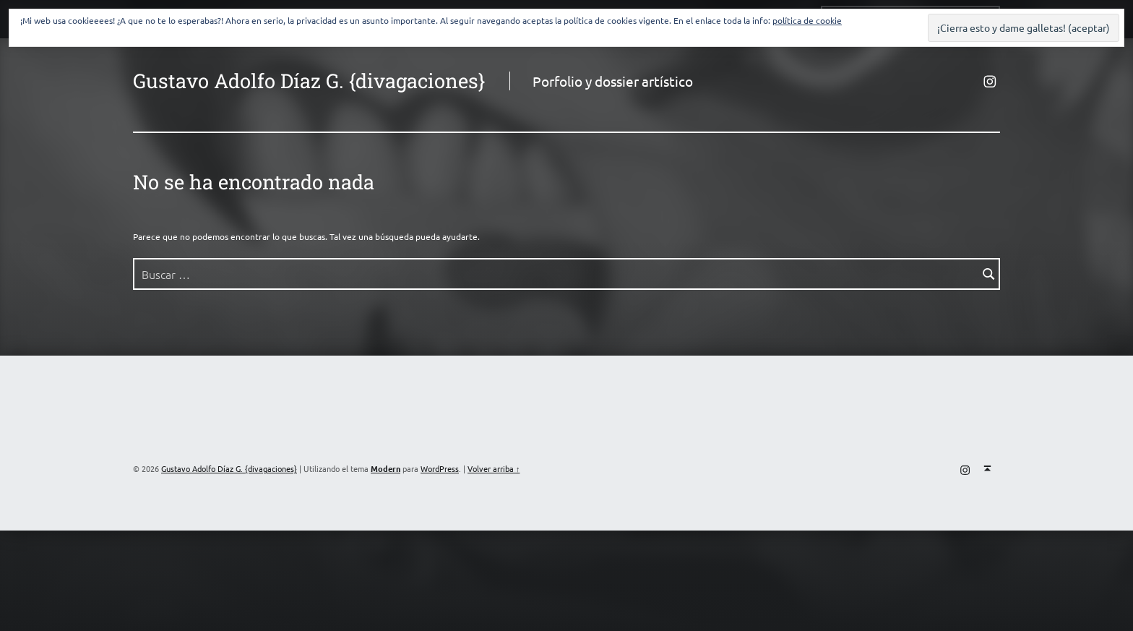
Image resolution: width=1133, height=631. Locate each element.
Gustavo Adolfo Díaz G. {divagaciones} (309, 80)
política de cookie (807, 20)
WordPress (440, 468)
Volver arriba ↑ (494, 468)
